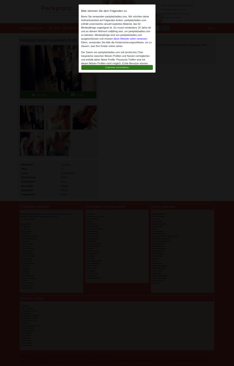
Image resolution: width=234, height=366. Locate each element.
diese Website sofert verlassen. (131, 38)
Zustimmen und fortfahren (117, 67)
